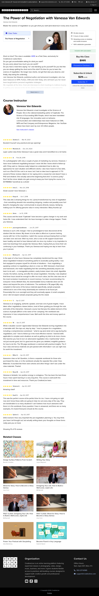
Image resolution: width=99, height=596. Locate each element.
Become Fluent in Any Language (48, 541)
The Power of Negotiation (15, 38)
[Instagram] (36, 581)
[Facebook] (31, 581)
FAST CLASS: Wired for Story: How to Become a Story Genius (50, 514)
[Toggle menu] (95, 10)
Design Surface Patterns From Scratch (17, 460)
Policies (49, 593)
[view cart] (81, 2)
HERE (33, 56)
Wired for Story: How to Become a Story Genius (18, 486)
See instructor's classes (25, 129)
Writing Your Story (43, 460)
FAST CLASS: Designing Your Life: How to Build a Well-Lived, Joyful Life (18, 514)
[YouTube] (26, 581)
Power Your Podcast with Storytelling (17, 541)
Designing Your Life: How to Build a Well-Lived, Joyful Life (49, 486)
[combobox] (61, 10)
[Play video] (50, 40)
